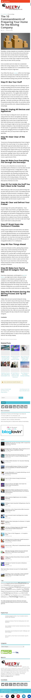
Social (3, 402)
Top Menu (6, 1)
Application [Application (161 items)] (10, 583)
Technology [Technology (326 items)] (13, 596)
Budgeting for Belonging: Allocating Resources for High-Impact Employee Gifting (17, 449)
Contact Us (10, 691)
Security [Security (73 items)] (3, 595)
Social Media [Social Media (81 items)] (26, 595)
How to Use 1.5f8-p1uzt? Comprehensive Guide (17, 545)
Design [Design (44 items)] (11, 585)
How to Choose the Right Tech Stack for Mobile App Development (15, 484)
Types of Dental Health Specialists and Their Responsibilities (6, 391)
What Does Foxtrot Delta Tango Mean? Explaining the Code (5, 374)
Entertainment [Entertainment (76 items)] (5, 587)
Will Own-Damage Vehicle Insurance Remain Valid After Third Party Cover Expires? (16, 551)
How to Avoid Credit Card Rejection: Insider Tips (16, 516)
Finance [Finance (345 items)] (17, 587)
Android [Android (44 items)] (2, 583)
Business (4, 339)
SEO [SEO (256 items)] (6, 594)
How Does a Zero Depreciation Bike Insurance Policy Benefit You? (17, 510)
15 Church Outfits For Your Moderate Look (10, 415)
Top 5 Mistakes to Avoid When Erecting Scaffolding (25, 374)
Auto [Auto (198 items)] (16, 583)
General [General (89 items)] (3, 589)
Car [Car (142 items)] (28, 583)
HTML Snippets (10, 693)
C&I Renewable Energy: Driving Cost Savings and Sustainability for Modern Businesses (16, 467)
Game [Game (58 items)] (25, 587)
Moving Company (13, 339)
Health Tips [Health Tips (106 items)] (20, 589)
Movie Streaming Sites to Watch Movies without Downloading (14, 421)
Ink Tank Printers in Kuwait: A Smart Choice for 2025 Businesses (15, 375)
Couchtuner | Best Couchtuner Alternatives (10, 419)
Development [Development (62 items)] (16, 585)
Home (2, 691)
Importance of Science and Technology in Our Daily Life (13, 413)
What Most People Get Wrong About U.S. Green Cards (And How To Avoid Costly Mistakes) (5, 359)
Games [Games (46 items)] (28, 587)
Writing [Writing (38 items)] (24, 596)
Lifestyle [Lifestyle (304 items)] (25, 591)
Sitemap (15, 691)
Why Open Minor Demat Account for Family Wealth (14, 569)
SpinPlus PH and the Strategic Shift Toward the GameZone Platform (17, 443)
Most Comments (5, 410)
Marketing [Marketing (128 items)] (6, 593)
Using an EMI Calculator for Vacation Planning (17, 460)
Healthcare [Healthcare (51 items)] (14, 589)
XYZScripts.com (21, 693)
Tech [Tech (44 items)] (8, 596)
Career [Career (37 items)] (2, 585)
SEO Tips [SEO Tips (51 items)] (10, 595)
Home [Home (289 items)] (26, 589)
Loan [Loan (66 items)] (2, 593)
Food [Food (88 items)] (22, 587)
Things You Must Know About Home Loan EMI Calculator (17, 557)
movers (16, 73)
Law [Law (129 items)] (17, 591)
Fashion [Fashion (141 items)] (11, 587)
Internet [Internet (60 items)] (14, 591)
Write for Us (20, 691)
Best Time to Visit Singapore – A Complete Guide (16, 534)
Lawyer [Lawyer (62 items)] (20, 591)
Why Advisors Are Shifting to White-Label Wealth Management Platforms (25, 359)
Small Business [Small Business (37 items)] (20, 595)
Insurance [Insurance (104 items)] (9, 591)
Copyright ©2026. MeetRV (6, 690)
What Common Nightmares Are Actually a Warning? (16, 497)
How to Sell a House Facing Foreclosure (15, 478)
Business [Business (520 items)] (22, 583)
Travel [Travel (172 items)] (21, 597)
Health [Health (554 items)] (8, 588)
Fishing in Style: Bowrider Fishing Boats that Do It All (17, 503)
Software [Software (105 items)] (3, 597)
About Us (6, 691)
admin (3, 30)
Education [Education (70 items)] (22, 585)
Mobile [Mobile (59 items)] (11, 593)
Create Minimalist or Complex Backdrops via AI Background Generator (17, 473)
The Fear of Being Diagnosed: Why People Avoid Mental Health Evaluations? (16, 528)
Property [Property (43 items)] (19, 593)
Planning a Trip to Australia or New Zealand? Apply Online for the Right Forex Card (16, 574)
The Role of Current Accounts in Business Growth (15, 358)
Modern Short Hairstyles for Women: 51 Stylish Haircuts (17, 522)
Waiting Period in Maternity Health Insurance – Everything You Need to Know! (17, 540)
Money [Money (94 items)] (16, 593)
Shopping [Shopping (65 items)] (15, 595)
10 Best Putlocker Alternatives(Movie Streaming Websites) (14, 417)
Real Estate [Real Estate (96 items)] (25, 593)
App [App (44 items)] (5, 583)
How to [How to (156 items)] (3, 591)
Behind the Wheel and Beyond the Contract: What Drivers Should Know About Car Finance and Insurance (17, 491)
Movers (7, 339)
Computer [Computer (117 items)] (7, 585)
